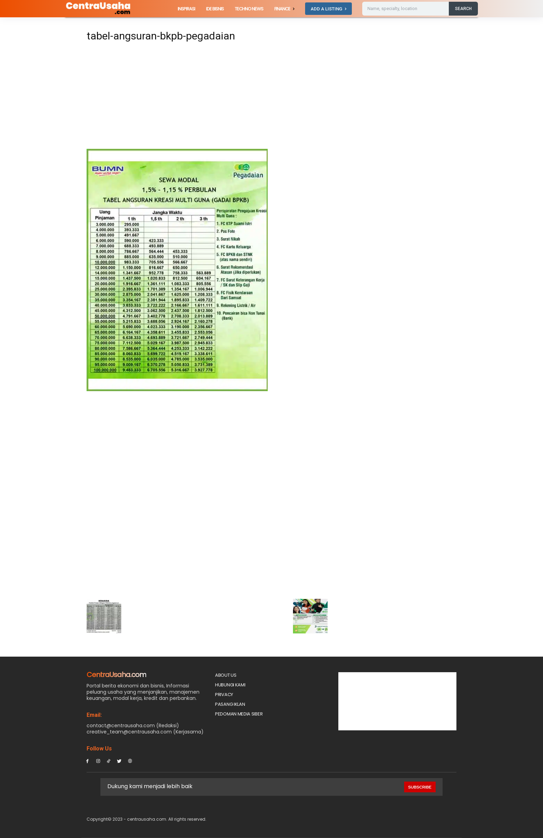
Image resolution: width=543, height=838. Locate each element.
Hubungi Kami (230, 685)
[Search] (463, 9)
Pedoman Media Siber (238, 714)
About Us (226, 675)
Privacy (224, 694)
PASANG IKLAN (230, 704)
